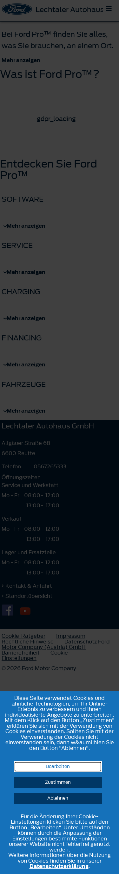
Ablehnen (57, 798)
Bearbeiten (58, 766)
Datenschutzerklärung (59, 866)
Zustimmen (58, 782)
